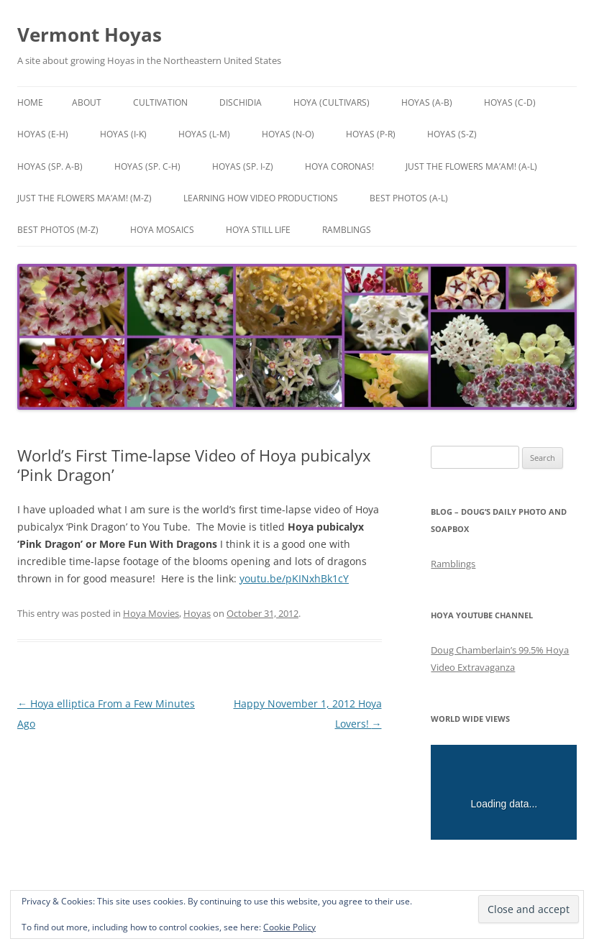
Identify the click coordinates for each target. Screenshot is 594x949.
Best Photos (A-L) (409, 198)
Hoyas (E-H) (42, 134)
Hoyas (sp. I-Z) (242, 166)
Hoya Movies (151, 613)
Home (30, 102)
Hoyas (197, 613)
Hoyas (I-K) (123, 134)
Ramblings (346, 230)
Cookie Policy (289, 927)
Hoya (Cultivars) (331, 102)
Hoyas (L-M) (204, 134)
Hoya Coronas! (339, 166)
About (86, 102)
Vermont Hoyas (89, 34)
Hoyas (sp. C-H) (147, 166)
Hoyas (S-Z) (452, 134)
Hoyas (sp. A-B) (50, 166)
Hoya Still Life (258, 230)
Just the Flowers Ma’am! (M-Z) (84, 198)
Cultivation (160, 102)
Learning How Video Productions (260, 198)
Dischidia (240, 102)
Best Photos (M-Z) (58, 230)
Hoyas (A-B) (426, 102)
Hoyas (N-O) (288, 134)
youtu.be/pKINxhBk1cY (294, 578)
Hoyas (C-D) (510, 102)
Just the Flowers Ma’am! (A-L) (471, 166)
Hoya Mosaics (162, 230)
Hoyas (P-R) (371, 134)
